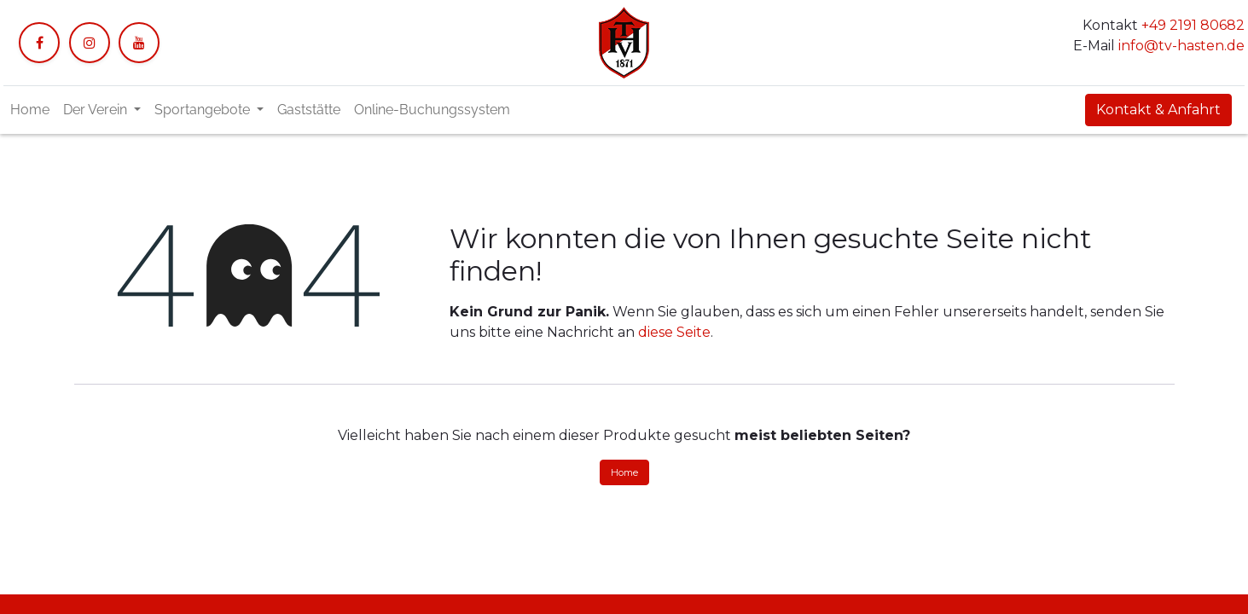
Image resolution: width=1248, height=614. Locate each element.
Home (624, 472)
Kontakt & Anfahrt (1158, 109)
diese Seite (674, 332)
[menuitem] (29, 110)
